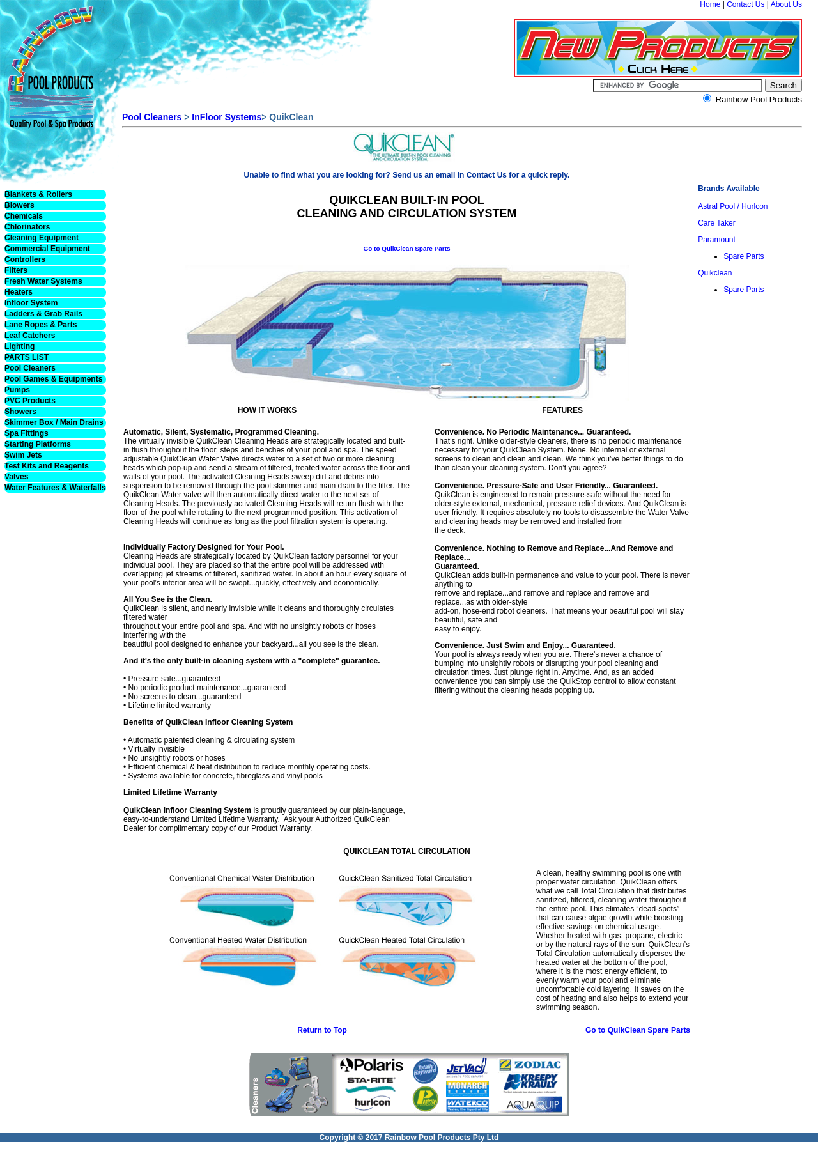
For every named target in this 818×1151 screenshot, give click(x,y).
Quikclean (715, 272)
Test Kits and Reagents (46, 465)
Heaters (18, 292)
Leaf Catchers (29, 335)
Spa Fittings (26, 433)
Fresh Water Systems (43, 281)
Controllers (24, 259)
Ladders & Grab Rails (43, 313)
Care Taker (716, 223)
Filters (15, 270)
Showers (20, 411)
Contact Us (745, 4)
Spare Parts (743, 256)
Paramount (717, 239)
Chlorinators (27, 226)
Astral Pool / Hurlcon (733, 206)
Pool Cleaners (30, 368)
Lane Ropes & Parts (40, 324)
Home (710, 4)
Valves (16, 476)
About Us (786, 4)
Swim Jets (23, 455)
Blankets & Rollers (38, 194)
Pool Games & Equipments (53, 379)
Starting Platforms (37, 444)
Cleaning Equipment (41, 237)
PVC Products (30, 400)
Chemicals (23, 216)
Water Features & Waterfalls (55, 487)
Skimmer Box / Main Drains (54, 422)
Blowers (19, 205)
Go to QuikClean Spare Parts (406, 248)
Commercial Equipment (47, 248)
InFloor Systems (225, 117)
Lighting (19, 346)
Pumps (17, 389)
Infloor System (31, 302)
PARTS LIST (26, 357)
